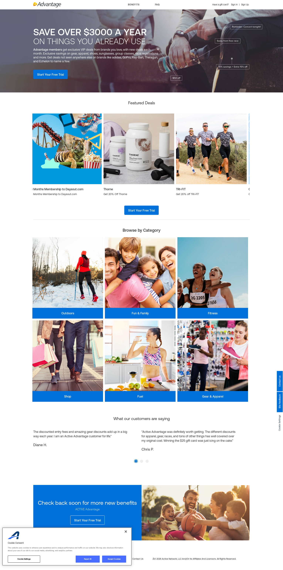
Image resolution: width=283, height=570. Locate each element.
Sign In (234, 4)
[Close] (126, 531)
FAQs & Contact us (133, 559)
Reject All (87, 559)
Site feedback (279, 401)
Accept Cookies (114, 559)
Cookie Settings (279, 423)
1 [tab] (136, 461)
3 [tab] (147, 461)
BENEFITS (133, 4)
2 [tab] (141, 461)
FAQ (157, 4)
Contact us (279, 381)
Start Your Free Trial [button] (50, 74)
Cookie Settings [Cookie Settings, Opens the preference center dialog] (23, 559)
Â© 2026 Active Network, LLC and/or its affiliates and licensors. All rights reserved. (194, 559)
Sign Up (245, 4)
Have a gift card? (220, 4)
